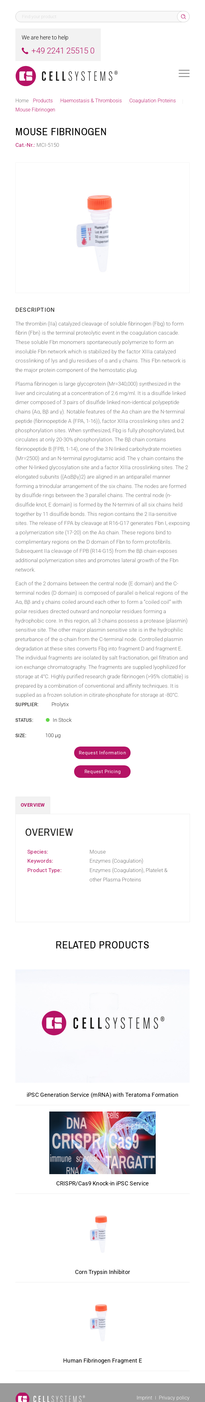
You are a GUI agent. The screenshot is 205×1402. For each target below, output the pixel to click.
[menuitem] (184, 73)
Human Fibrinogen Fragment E (102, 1360)
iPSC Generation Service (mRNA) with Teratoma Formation (102, 1094)
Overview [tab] (33, 805)
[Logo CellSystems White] (85, 73)
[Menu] (184, 73)
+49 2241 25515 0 (62, 51)
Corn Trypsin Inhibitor (102, 1272)
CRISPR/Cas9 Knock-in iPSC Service (102, 1183)
